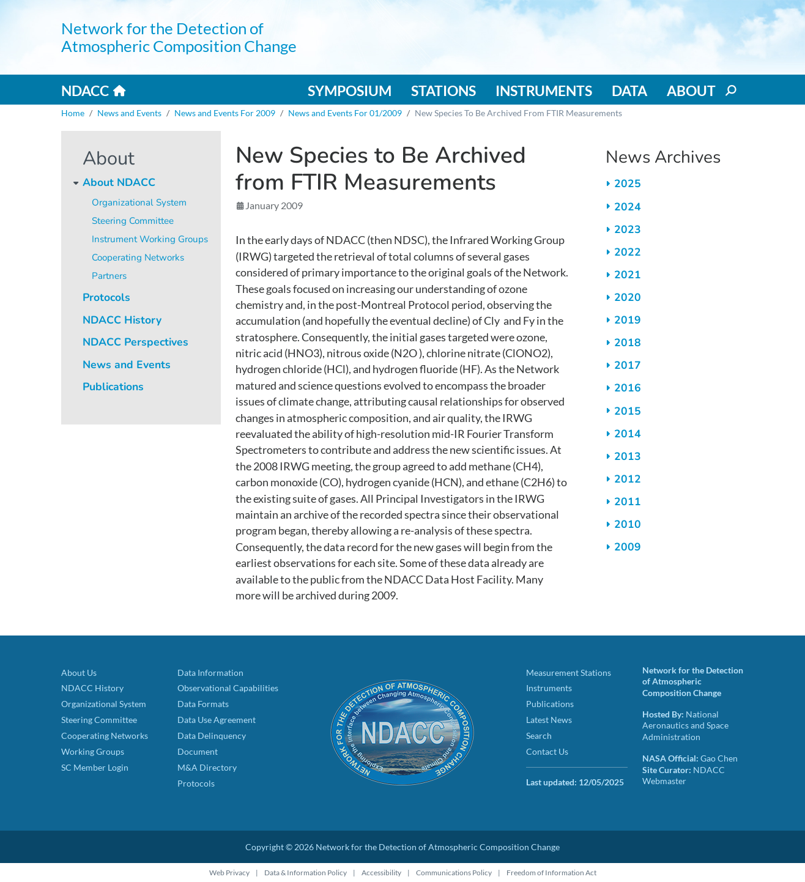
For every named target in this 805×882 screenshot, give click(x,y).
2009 (627, 546)
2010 (627, 524)
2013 (627, 456)
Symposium (349, 90)
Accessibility (381, 872)
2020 (627, 297)
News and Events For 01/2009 (345, 113)
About (691, 90)
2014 (627, 433)
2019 (627, 320)
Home (72, 113)
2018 (627, 342)
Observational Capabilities (227, 688)
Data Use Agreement (216, 719)
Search (539, 735)
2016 (627, 387)
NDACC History (122, 320)
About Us (79, 672)
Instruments (543, 90)
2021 (627, 274)
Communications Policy (454, 872)
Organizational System (139, 202)
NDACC (85, 90)
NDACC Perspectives (135, 342)
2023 (627, 229)
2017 (627, 365)
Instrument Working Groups (150, 239)
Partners (109, 276)
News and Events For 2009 (224, 113)
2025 (627, 183)
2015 (627, 411)
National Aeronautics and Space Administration (685, 725)
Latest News (549, 719)
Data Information (210, 672)
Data (629, 90)
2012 (627, 479)
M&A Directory (207, 767)
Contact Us (547, 751)
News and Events (129, 113)
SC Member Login (94, 767)
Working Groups (92, 751)
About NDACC (119, 182)
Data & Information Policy (305, 872)
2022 (627, 252)
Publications (113, 386)
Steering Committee (133, 221)
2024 (627, 206)
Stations (443, 90)
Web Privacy (229, 872)
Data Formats (203, 704)
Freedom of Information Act (551, 872)
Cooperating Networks (138, 257)
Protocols (106, 297)
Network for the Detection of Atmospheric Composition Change (179, 37)
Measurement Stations (568, 672)
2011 (627, 501)
